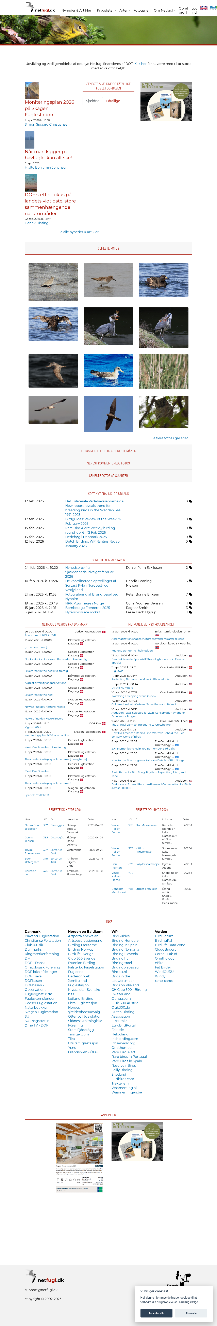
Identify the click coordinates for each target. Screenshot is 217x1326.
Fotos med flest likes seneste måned (108, 451)
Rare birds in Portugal (129, 1057)
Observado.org (123, 1043)
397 (45, 849)
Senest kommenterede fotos (108, 463)
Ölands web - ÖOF (83, 1052)
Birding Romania (125, 949)
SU (27, 1016)
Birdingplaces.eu (125, 967)
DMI (28, 958)
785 (131, 888)
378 (45, 858)
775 (131, 848)
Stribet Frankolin (146, 888)
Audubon (181, 655)
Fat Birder (163, 967)
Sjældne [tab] (92, 101)
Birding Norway (81, 949)
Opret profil (183, 10)
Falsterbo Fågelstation (86, 967)
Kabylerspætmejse (148, 864)
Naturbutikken (37, 1007)
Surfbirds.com (123, 1079)
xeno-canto (164, 981)
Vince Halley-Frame (116, 829)
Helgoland (120, 1034)
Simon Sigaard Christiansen (47, 124)
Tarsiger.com (78, 1034)
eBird (159, 963)
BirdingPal (163, 941)
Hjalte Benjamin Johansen (46, 167)
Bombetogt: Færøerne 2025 (87, 608)
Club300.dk (34, 945)
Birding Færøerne (82, 945)
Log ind (194, 10)
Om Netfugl (163, 10)
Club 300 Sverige (82, 958)
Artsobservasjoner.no (85, 941)
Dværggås (57, 825)
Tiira (71, 1039)
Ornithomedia (123, 1048)
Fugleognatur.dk (38, 994)
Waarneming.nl (124, 1088)
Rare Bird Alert (123, 1052)
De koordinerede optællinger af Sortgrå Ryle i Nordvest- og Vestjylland (90, 585)
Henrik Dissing (36, 223)
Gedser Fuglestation (87, 631)
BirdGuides (121, 936)
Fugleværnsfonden (40, 999)
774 (131, 872)
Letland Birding (81, 999)
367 (45, 825)
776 (131, 825)
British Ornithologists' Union (173, 631)
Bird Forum (164, 936)
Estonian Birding (81, 963)
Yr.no (72, 1048)
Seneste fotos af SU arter (108, 476)
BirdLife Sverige (81, 954)
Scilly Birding (122, 1070)
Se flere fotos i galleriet (169, 438)
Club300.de (121, 1007)
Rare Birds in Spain (127, 1061)
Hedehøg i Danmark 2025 (86, 537)
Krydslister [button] (105, 10)
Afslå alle (191, 1313)
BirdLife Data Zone (170, 945)
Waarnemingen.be (127, 1092)
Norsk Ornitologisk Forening (173, 643)
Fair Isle (118, 1030)
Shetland (119, 1074)
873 (131, 864)
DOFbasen (33, 981)
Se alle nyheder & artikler (79, 232)
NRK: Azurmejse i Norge (84, 603)
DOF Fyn (95, 723)
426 (45, 871)
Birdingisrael (122, 963)
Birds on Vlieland (125, 985)
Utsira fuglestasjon (83, 1043)
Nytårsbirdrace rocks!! (82, 612)
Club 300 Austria (125, 1003)
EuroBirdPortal (124, 1025)
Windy (160, 976)
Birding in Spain (124, 945)
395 (45, 837)
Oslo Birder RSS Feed (173, 667)
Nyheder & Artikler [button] (76, 10)
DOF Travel (33, 976)
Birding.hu (120, 958)
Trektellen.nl (121, 1083)
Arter (123, 10)
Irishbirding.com (125, 1039)
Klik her (140, 64)
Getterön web (79, 976)
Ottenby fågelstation (85, 1016)
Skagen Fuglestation (87, 731)
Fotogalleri (142, 10)
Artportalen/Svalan (83, 936)
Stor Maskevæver (147, 825)
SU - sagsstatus (37, 1021)
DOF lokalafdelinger (41, 972)
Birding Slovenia (125, 954)
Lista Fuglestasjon (82, 1003)
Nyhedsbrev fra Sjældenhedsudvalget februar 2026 (89, 572)
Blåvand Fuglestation (42, 936)
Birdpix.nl (119, 972)
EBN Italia (119, 1021)
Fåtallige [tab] (113, 101)
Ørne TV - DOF (36, 1025)
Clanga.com (121, 999)
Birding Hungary (125, 941)
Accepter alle (156, 1313)
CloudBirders (165, 949)
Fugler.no (76, 972)
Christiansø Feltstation (43, 941)
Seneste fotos (108, 248)
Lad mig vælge (188, 1302)
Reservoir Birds (124, 1065)
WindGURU (164, 972)
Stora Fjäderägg (81, 1030)
